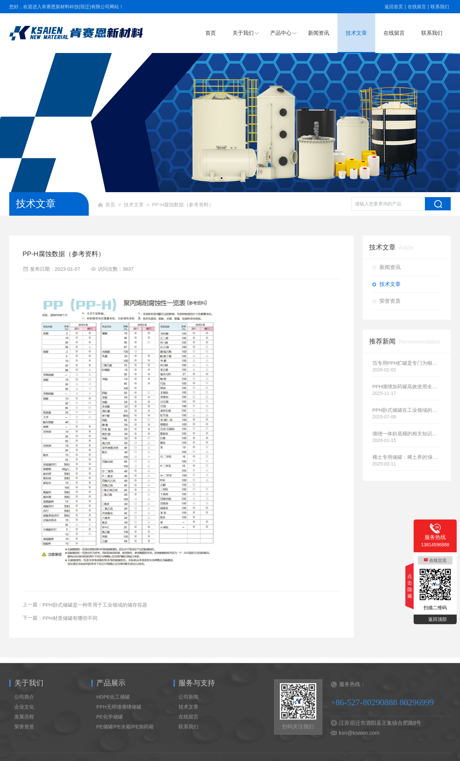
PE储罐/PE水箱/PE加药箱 (125, 734)
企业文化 (24, 714)
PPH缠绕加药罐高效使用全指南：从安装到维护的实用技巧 (409, 386)
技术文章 (356, 33)
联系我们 (440, 6)
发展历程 (24, 724)
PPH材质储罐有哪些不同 (66, 618)
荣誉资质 (392, 301)
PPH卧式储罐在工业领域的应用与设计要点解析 (409, 410)
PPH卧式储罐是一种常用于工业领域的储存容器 (91, 605)
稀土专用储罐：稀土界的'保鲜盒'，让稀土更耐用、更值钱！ (409, 457)
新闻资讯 (318, 33)
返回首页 (393, 6)
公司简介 (24, 704)
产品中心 (280, 33)
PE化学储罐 (109, 724)
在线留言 (417, 6)
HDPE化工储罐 (113, 704)
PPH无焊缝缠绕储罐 (118, 714)
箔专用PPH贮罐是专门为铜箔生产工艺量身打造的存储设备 (409, 363)
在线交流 (437, 560)
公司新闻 (188, 704)
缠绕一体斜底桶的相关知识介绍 (409, 433)
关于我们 (243, 33)
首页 (210, 33)
